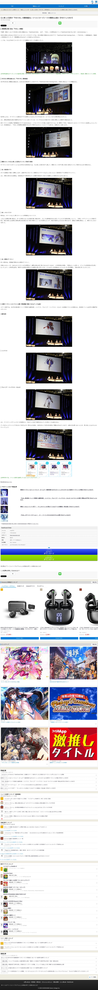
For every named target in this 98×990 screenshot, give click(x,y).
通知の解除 (56, 982)
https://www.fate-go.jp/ (15, 535)
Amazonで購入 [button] (19, 638)
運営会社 (38, 982)
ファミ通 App (6, 2)
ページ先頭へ (94, 977)
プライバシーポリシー (47, 982)
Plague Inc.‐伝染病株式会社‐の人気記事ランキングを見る (12, 853)
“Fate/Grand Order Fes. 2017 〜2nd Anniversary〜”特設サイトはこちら (20, 523)
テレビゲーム (40, 586)
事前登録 (44, 13)
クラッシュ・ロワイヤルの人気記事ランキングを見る (12, 842)
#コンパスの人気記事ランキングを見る (9, 830)
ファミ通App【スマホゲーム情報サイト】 (10, 9)
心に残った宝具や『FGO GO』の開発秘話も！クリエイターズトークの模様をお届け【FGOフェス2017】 (53, 9)
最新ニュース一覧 (25, 9)
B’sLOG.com (70, 982)
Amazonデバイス (30, 586)
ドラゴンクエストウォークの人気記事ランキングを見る (12, 836)
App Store (49, 551)
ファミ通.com (63, 982)
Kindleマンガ (20, 586)
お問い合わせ (27, 982)
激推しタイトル (52, 13)
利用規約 (33, 982)
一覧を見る (94, 582)
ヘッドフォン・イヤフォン (8, 586)
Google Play (49, 557)
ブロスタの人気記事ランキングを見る (9, 859)
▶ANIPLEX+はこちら (6, 482)
